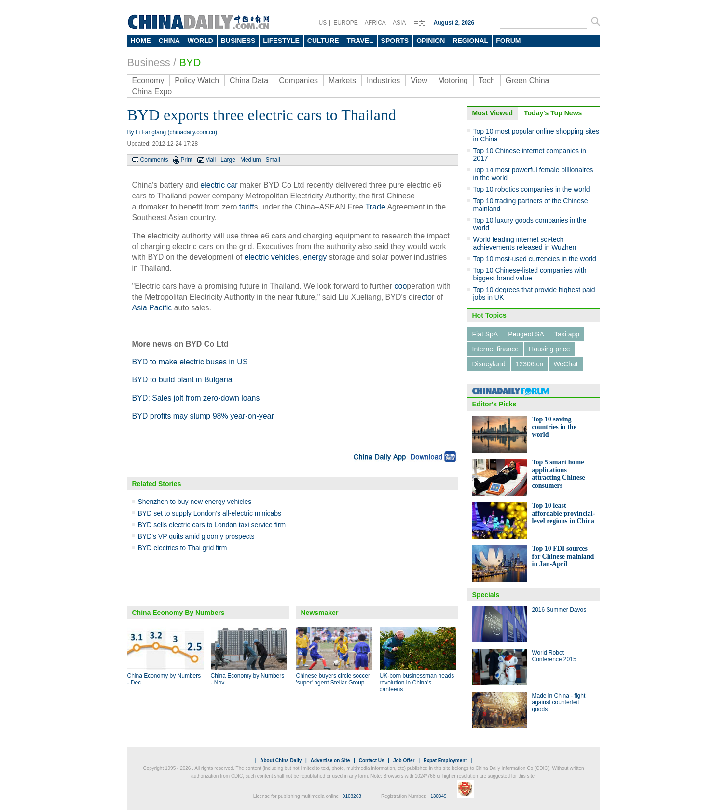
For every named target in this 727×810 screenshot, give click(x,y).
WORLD (200, 40)
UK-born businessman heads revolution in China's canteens (417, 682)
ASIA (399, 22)
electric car (218, 185)
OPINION (430, 40)
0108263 (352, 796)
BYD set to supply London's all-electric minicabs (210, 513)
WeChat (565, 364)
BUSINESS (238, 40)
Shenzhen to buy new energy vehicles (195, 501)
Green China (527, 80)
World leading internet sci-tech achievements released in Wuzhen (524, 243)
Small (273, 159)
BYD (190, 62)
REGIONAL (470, 40)
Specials (486, 595)
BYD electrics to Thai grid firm (182, 548)
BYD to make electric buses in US (190, 362)
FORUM (508, 40)
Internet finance (495, 349)
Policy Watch (197, 80)
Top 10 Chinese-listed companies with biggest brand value (530, 274)
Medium (250, 159)
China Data (249, 80)
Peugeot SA (526, 334)
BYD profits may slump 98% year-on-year (203, 416)
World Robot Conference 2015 (554, 656)
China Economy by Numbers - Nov (248, 679)
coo (401, 286)
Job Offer (403, 760)
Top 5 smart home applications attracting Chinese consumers (558, 474)
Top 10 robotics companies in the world (531, 189)
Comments (154, 159)
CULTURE (323, 40)
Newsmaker (320, 612)
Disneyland (489, 364)
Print (187, 159)
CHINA (169, 40)
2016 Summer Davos (559, 609)
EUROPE (345, 22)
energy (315, 257)
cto (427, 297)
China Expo (152, 91)
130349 (438, 796)
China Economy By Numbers (178, 612)
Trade (375, 207)
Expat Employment (445, 760)
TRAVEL (360, 40)
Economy (148, 80)
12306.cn (530, 364)
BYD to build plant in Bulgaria (182, 380)
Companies (298, 80)
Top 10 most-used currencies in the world (534, 259)
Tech (487, 80)
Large (227, 159)
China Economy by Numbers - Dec (164, 679)
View (419, 80)
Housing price (549, 349)
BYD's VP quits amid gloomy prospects (196, 536)
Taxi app (566, 334)
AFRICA (375, 22)
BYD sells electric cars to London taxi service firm (212, 525)
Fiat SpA (485, 334)
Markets (342, 80)
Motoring (453, 80)
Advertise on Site (330, 760)
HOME (141, 40)
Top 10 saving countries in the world (554, 427)
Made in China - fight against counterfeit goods (559, 702)
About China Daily (281, 760)
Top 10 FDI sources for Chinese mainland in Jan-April (563, 556)
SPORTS (395, 40)
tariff (246, 207)
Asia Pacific (152, 308)
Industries (383, 80)
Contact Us (371, 760)
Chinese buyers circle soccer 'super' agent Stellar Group (333, 679)
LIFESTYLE (281, 40)
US (323, 22)
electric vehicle (270, 257)
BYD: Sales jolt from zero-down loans (196, 398)
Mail (210, 159)
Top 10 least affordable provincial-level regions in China (563, 513)
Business (148, 62)
